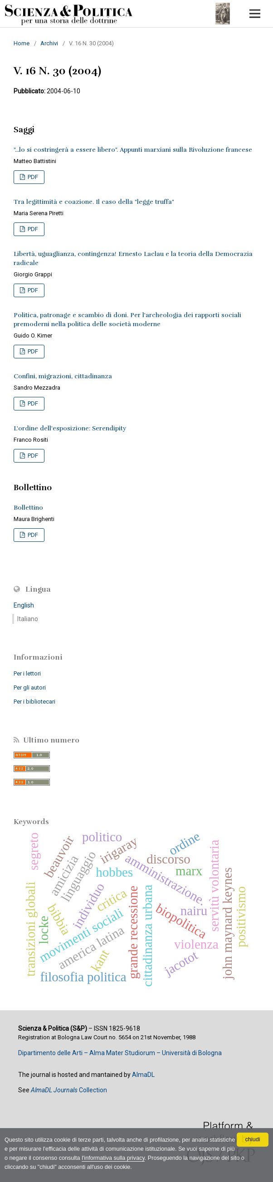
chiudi (252, 1139)
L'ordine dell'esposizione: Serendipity (70, 428)
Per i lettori (27, 673)
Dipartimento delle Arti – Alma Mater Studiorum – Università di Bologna (120, 1053)
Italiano (27, 618)
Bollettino (28, 507)
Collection (69, 1090)
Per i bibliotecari (34, 701)
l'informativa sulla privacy (113, 1158)
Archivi (49, 43)
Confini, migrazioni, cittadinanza (63, 376)
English (24, 605)
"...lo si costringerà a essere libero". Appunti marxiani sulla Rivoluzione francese (133, 150)
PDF (32, 177)
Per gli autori (30, 687)
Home (21, 43)
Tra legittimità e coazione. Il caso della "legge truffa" (94, 202)
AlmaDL (143, 1074)
